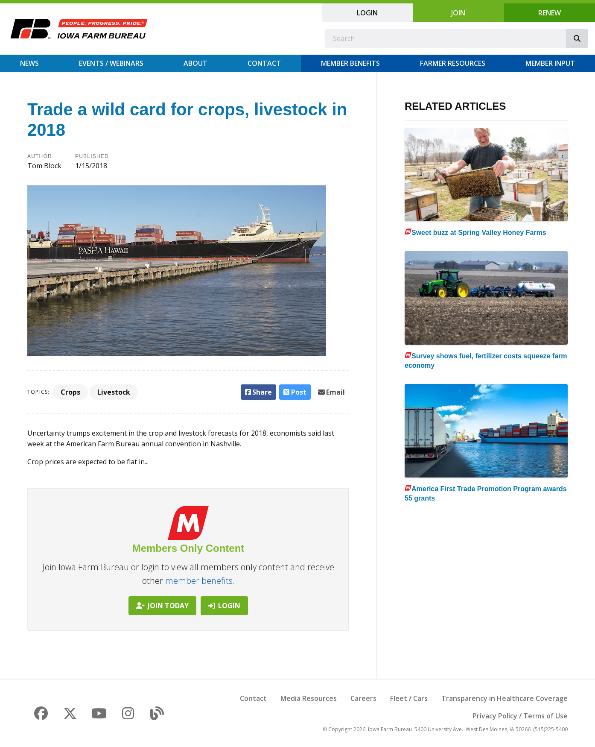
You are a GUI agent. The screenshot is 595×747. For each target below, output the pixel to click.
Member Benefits (350, 63)
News (29, 63)
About (195, 63)
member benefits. (200, 580)
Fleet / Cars (409, 698)
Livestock (113, 392)
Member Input (550, 63)
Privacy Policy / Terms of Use (520, 716)
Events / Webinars (111, 63)
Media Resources (308, 698)
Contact (264, 63)
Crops (70, 392)
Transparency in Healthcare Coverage (504, 698)
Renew (549, 13)
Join (458, 13)
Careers (363, 698)
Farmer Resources (452, 63)
